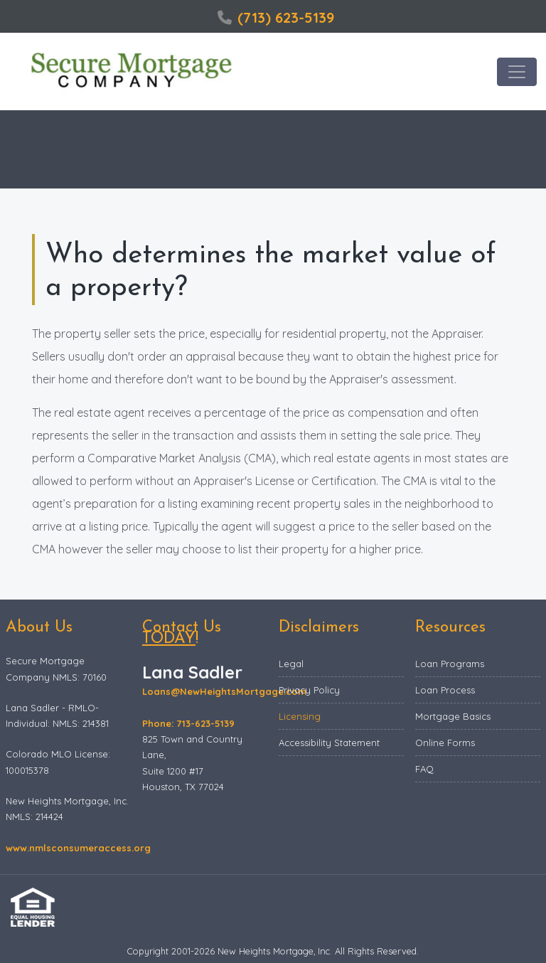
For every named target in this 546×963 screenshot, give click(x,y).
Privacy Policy (309, 690)
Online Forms (445, 742)
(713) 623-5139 (276, 17)
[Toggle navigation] (517, 72)
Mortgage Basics (453, 716)
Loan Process (445, 690)
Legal (291, 663)
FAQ (424, 769)
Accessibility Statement (329, 742)
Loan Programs (449, 663)
